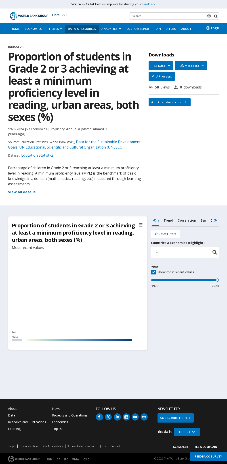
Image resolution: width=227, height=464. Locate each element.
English (184, 432)
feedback (149, 4)
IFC (66, 459)
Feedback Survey (208, 456)
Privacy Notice (29, 446)
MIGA (75, 459)
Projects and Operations (69, 415)
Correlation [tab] (187, 220)
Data (11, 415)
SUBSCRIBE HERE (174, 418)
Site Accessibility (52, 446)
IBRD (49, 459)
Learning (14, 429)
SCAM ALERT (181, 447)
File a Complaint (206, 447)
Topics (57, 429)
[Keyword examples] (174, 15)
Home (15, 29)
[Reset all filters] (165, 234)
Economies (33, 29)
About (186, 29)
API (158, 29)
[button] (170, 102)
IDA (58, 459)
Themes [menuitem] (53, 29)
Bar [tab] (203, 220)
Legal (11, 446)
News (56, 408)
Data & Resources (82, 29)
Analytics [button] (109, 29)
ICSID (86, 459)
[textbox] (156, 252)
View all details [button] (22, 192)
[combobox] (185, 252)
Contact (115, 446)
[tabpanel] (185, 257)
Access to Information (81, 446)
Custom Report (138, 29)
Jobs (103, 446)
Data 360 (59, 15)
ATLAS (171, 29)
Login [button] (212, 28)
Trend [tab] (168, 220)
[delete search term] (210, 15)
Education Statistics (37, 155)
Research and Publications (27, 422)
